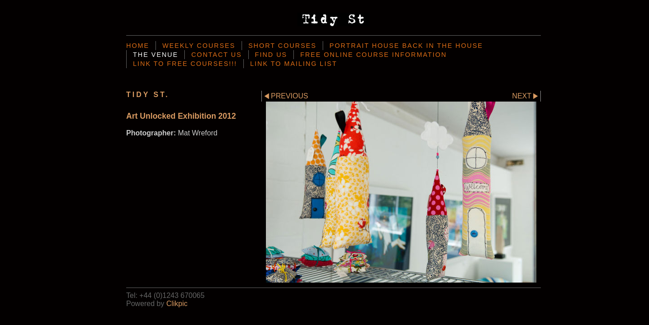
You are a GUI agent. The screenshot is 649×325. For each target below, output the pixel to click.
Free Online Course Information (373, 54)
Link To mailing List (293, 63)
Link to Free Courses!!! (185, 63)
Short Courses (282, 45)
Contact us (216, 54)
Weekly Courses (198, 45)
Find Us (271, 54)
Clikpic (176, 303)
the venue (155, 54)
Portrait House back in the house (406, 45)
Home (137, 45)
